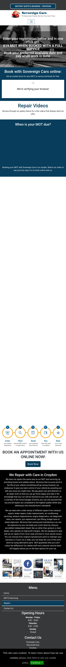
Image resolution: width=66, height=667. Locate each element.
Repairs (7, 603)
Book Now (33, 464)
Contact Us (8, 608)
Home (6, 593)
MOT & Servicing (11, 598)
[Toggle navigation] (31, 21)
